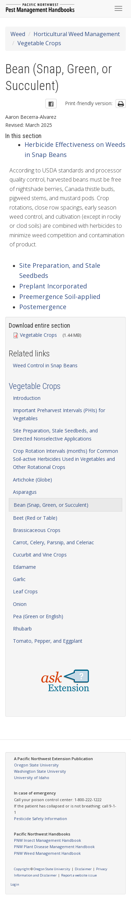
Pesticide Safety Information (40, 818)
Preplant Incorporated (53, 286)
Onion (20, 604)
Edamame (24, 567)
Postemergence (42, 306)
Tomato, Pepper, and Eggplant (47, 640)
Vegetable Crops (39, 43)
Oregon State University (36, 765)
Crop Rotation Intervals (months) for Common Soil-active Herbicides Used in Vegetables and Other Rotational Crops (65, 459)
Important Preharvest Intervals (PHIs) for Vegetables (59, 414)
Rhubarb (22, 628)
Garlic (19, 579)
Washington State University (40, 771)
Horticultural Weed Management (77, 34)
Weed (17, 34)
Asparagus (25, 492)
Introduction (27, 398)
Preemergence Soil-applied (59, 296)
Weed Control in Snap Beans (45, 365)
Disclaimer (83, 869)
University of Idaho (31, 777)
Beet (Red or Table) (35, 517)
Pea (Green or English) (38, 616)
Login (14, 884)
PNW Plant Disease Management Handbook (54, 846)
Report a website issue (79, 875)
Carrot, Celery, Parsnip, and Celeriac (53, 542)
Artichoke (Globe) (32, 479)
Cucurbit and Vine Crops (40, 554)
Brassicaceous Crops (36, 530)
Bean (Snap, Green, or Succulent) (51, 505)
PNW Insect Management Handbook (47, 840)
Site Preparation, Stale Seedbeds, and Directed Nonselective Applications (55, 434)
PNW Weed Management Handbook (47, 853)
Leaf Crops (25, 591)
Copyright (22, 869)
